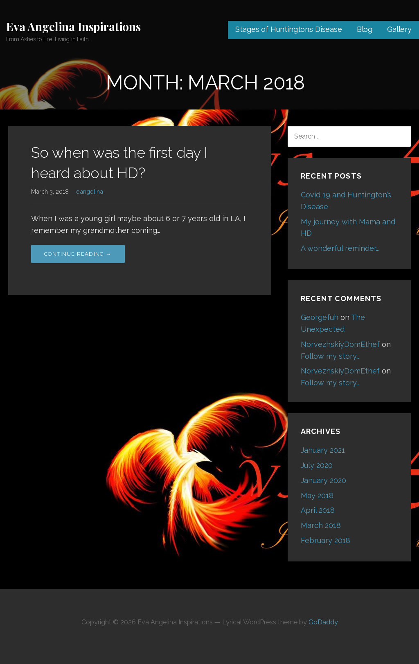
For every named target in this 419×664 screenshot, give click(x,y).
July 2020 (317, 465)
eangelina (89, 191)
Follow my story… (330, 356)
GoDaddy (323, 622)
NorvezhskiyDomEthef (340, 344)
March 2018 (321, 525)
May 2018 (317, 495)
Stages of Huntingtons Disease (288, 29)
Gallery (399, 29)
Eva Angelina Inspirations (73, 26)
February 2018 (325, 540)
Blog (364, 29)
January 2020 (323, 480)
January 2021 (323, 450)
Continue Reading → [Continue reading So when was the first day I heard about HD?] (78, 254)
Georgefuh (319, 317)
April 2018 (318, 510)
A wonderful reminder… (340, 248)
